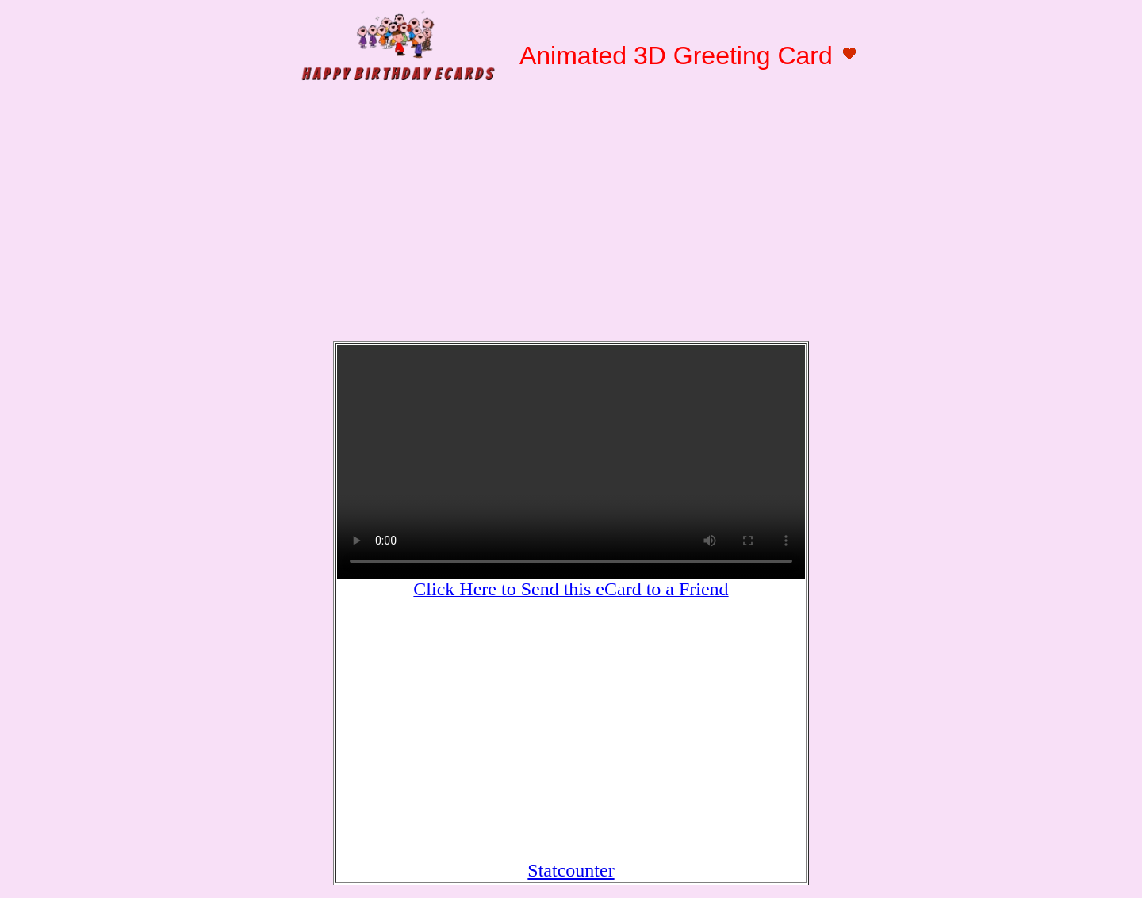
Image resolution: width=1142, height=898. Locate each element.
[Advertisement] (571, 216)
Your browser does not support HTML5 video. (571, 462)
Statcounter (570, 870)
